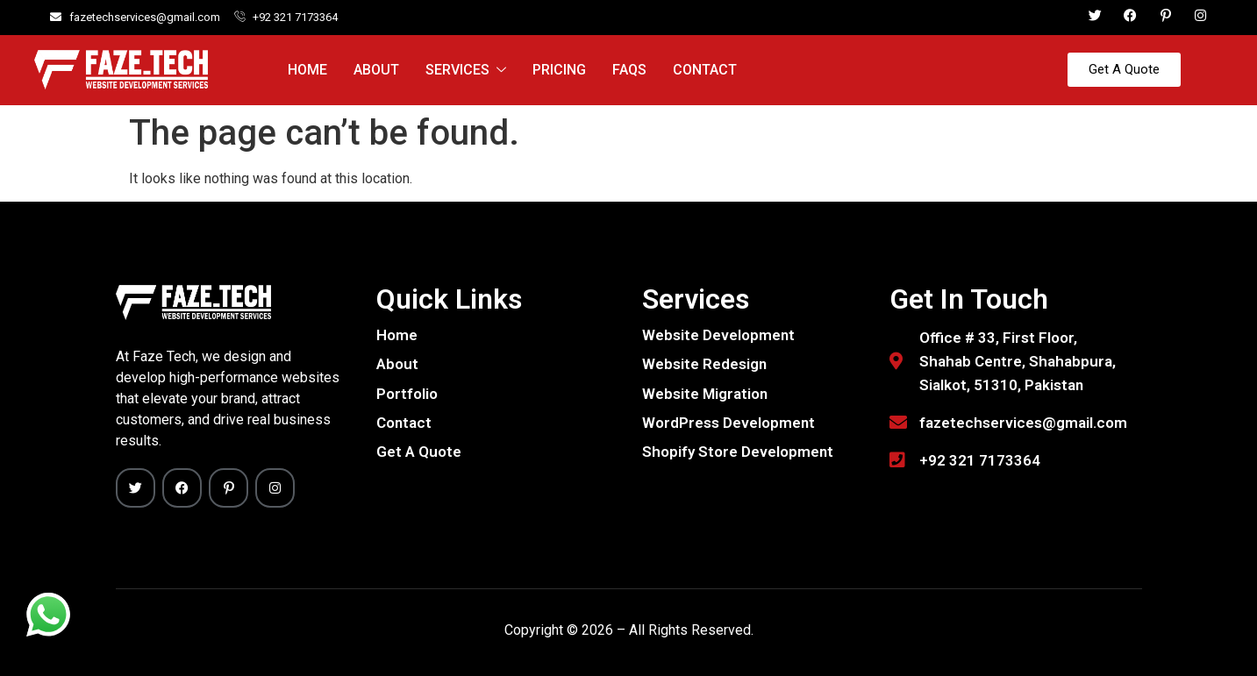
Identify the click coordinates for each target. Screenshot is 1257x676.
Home (307, 69)
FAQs (629, 69)
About (376, 69)
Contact (705, 69)
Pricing (559, 69)
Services (465, 70)
